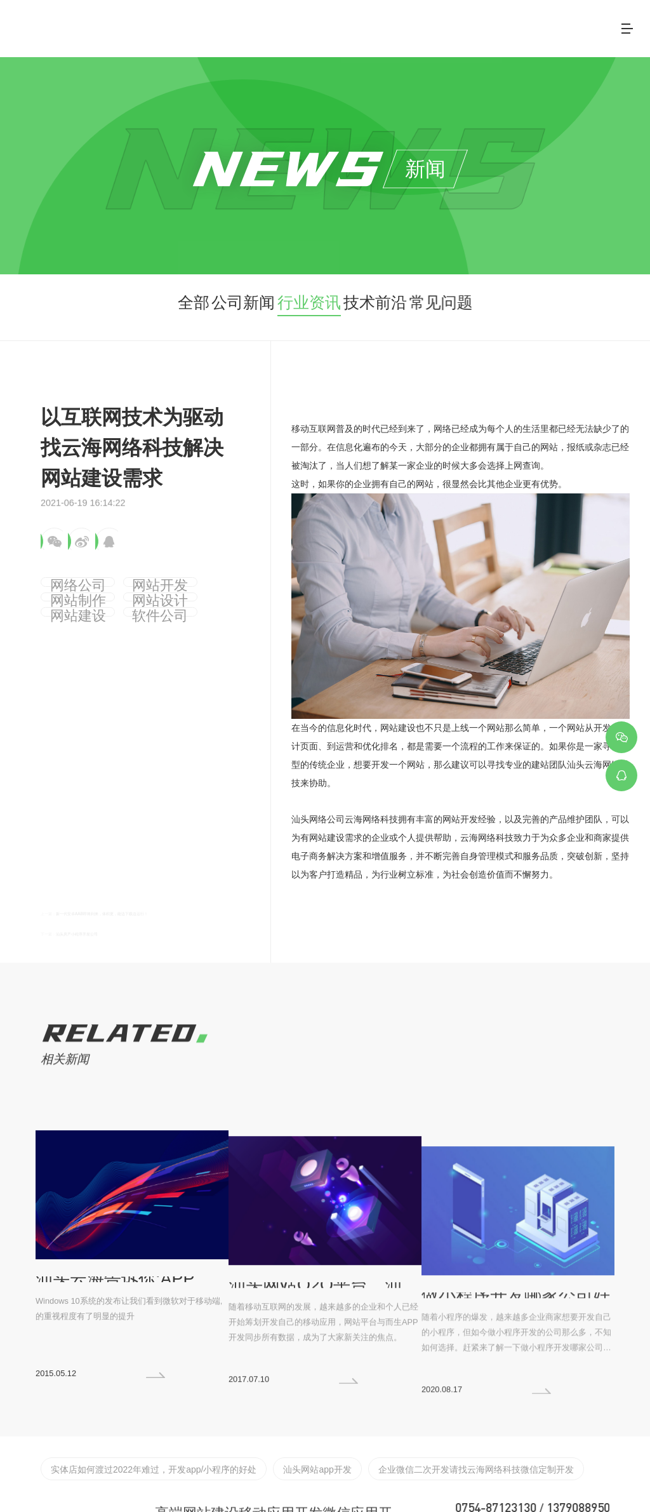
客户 (478, 25)
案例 (429, 25)
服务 (381, 25)
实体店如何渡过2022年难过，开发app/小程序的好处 (132, 1429)
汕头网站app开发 (267, 1429)
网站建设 (122, 600)
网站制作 (179, 579)
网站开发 (122, 579)
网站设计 (65, 600)
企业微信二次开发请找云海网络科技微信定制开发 (397, 1429)
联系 (574, 25)
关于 (333, 25)
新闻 (526, 25)
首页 (285, 25)
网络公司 (65, 579)
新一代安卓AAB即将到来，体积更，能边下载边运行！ (165, 890)
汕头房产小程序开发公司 (107, 912)
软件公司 (179, 600)
